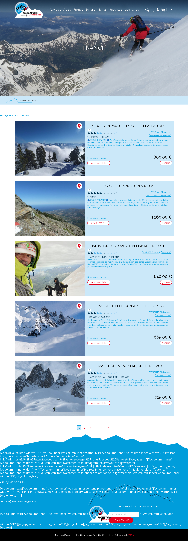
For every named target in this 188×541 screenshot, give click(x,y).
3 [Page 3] (90, 427)
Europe (86, 9)
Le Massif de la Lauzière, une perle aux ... (129, 365)
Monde (98, 9)
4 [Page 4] (96, 427)
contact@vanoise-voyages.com (19, 501)
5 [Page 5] (102, 427)
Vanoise (52, 9)
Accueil (23, 100)
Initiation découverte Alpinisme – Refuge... (130, 245)
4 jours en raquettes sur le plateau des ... (129, 125)
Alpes (63, 9)
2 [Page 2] (84, 427)
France (74, 9)
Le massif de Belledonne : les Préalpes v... (130, 305)
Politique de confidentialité (90, 535)
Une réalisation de (122, 535)
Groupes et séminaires (120, 9)
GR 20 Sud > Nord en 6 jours (130, 185)
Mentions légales (61, 535)
